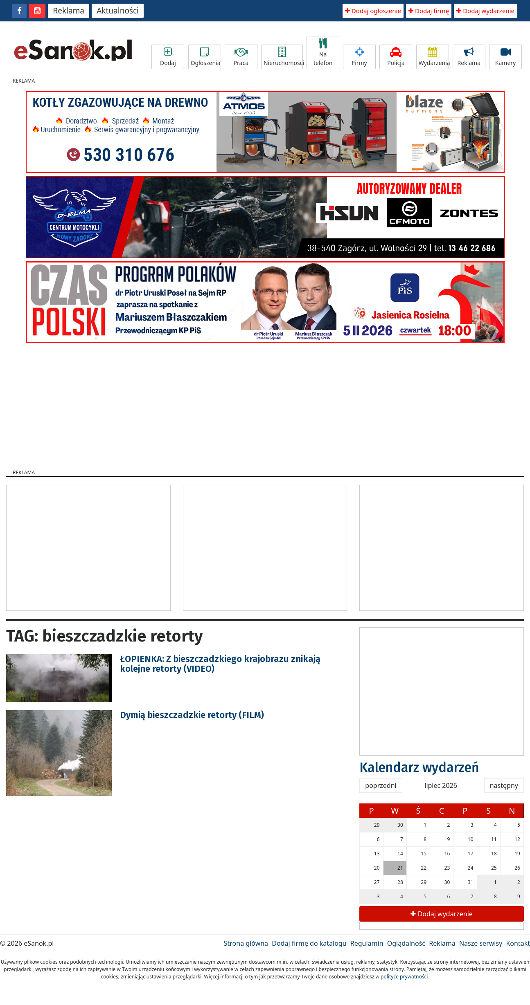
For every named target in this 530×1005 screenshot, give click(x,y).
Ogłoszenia (206, 57)
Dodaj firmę (428, 11)
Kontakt (518, 943)
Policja (396, 57)
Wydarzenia (434, 57)
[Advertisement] (265, 403)
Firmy (359, 57)
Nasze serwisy (480, 943)
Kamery (505, 57)
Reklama (68, 10)
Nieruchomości (283, 57)
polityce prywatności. (405, 976)
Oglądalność (406, 943)
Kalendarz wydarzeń (419, 767)
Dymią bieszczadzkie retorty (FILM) (192, 714)
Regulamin (366, 943)
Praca (241, 57)
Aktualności (118, 10)
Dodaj (168, 57)
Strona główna (246, 943)
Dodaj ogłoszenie (373, 11)
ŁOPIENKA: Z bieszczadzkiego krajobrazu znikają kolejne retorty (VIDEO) (220, 663)
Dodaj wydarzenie (485, 11)
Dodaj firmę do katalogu (309, 943)
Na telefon (323, 52)
